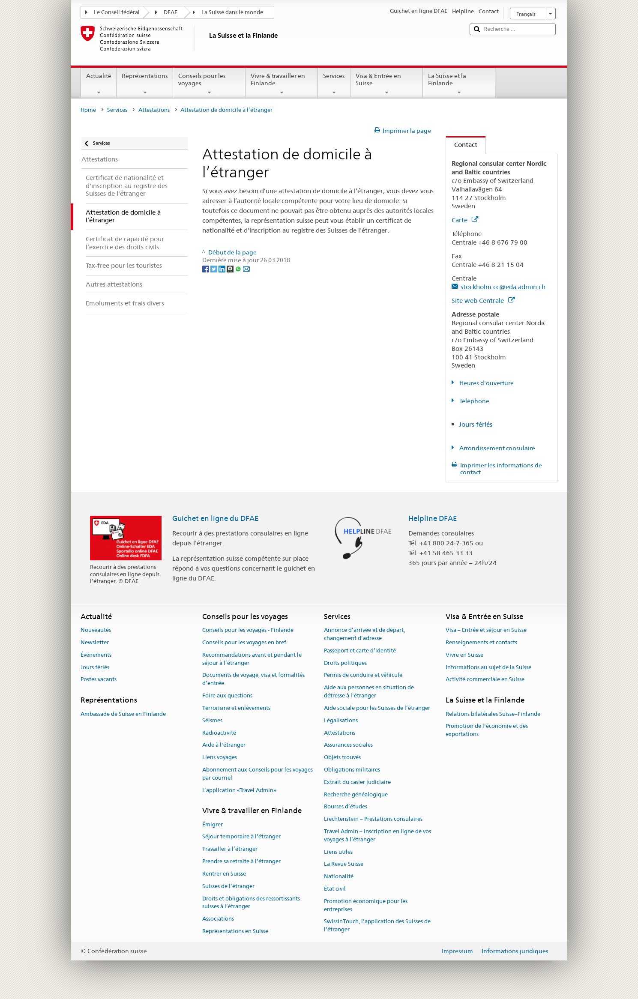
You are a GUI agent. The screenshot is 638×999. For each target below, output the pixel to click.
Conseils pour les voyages (209, 84)
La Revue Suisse (343, 864)
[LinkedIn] (223, 268)
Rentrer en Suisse (224, 873)
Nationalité (338, 876)
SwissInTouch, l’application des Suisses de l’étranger (377, 925)
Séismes (212, 720)
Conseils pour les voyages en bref (244, 642)
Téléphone (473, 401)
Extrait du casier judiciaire (357, 782)
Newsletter (95, 642)
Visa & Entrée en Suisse (386, 84)
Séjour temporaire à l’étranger (241, 837)
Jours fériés (475, 424)
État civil (335, 888)
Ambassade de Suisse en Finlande (123, 714)
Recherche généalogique (356, 794)
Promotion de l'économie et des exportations (487, 730)
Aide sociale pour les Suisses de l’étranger (377, 708)
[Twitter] (214, 268)
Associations (218, 918)
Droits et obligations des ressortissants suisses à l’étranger (251, 902)
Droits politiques (345, 663)
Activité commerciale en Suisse (485, 679)
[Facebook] (206, 268)
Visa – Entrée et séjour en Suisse (486, 630)
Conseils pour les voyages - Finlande (248, 630)
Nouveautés (96, 630)
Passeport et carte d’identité (360, 650)
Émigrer (212, 824)
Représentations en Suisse (235, 931)
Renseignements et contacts (481, 642)
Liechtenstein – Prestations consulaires (373, 819)
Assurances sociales (348, 745)
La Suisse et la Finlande (459, 84)
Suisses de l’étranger (228, 886)
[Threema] (231, 268)
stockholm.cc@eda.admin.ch (503, 287)
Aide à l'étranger (224, 745)
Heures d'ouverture (486, 383)
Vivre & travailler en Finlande (282, 84)
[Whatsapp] (239, 268)
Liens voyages (219, 757)
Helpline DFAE (432, 518)
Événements (96, 655)
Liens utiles (338, 852)
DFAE (170, 12)
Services (334, 84)
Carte (465, 220)
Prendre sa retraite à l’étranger (241, 861)
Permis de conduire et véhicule (363, 675)
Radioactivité (219, 733)
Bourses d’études (345, 807)
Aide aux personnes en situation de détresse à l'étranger (369, 692)
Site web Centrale (483, 300)
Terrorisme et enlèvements (236, 708)
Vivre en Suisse (464, 655)
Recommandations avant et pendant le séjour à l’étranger (252, 659)
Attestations (154, 110)
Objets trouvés (342, 757)
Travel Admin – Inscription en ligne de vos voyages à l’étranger (377, 835)
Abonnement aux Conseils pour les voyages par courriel (257, 773)
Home (88, 110)
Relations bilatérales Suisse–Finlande (493, 714)
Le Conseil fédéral (117, 12)
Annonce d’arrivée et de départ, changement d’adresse (364, 634)
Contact (461, 145)
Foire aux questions (227, 695)
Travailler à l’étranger (230, 849)
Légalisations (341, 720)
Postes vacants (99, 679)
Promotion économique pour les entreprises (365, 905)
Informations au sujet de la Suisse (488, 667)
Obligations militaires (352, 769)
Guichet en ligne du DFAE (215, 518)
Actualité (98, 84)
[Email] (246, 268)
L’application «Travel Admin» (239, 790)
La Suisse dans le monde (232, 12)
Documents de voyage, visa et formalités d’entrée (253, 679)
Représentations (145, 84)
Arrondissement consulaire (496, 448)
